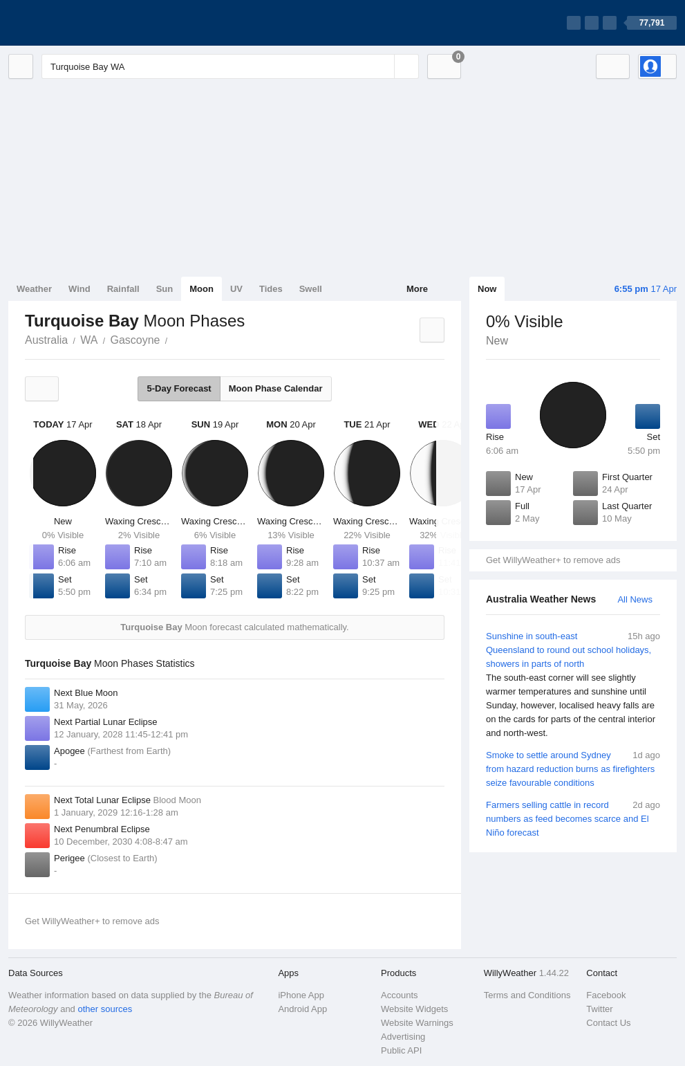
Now (487, 289)
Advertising (403, 1036)
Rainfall (123, 289)
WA (88, 340)
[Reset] (382, 66)
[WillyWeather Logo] (73, 22)
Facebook (606, 995)
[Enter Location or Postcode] (230, 66)
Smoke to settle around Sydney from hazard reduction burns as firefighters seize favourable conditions (573, 768)
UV (236, 289)
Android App (302, 1009)
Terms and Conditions (527, 995)
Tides (271, 289)
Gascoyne (135, 340)
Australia (46, 340)
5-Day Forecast (179, 388)
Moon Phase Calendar (276, 388)
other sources (104, 1009)
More (417, 289)
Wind (79, 289)
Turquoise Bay (175, 338)
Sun (164, 289)
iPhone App (301, 995)
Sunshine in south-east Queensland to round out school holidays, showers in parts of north (573, 685)
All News (635, 599)
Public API (401, 1050)
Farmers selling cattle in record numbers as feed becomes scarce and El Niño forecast (573, 818)
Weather (34, 289)
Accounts (399, 995)
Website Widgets (414, 1009)
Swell (310, 289)
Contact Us (608, 1023)
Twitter (599, 1009)
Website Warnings (417, 1023)
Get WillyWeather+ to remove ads (553, 560)
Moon (201, 289)
